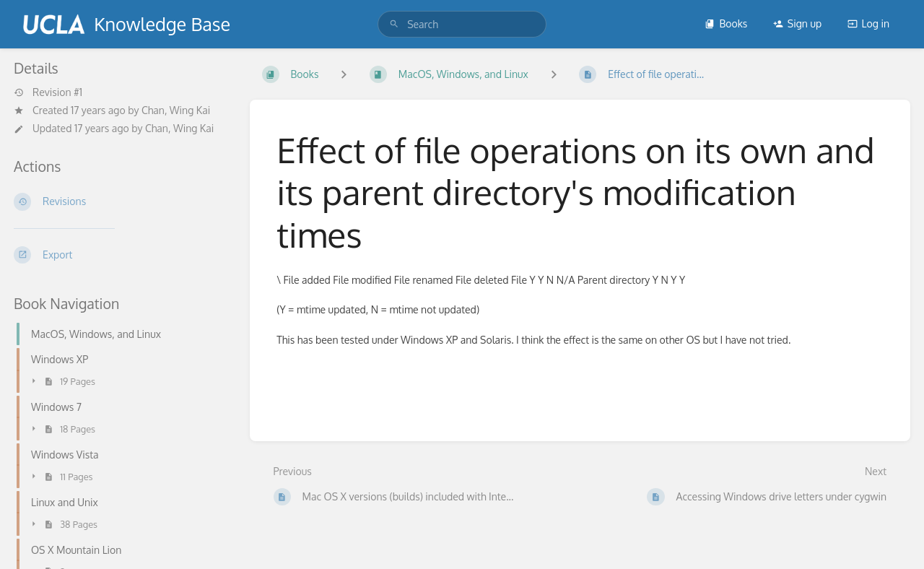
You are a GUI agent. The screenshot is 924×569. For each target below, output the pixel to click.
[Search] (394, 24)
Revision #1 (48, 92)
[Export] (120, 255)
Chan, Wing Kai (175, 110)
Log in (868, 23)
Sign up (797, 23)
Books (726, 23)
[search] (462, 24)
